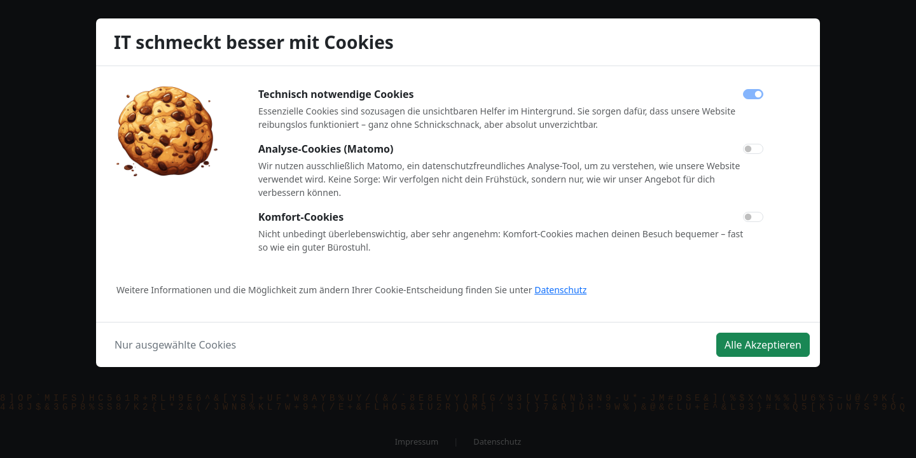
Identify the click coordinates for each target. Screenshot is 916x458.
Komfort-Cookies (301, 217)
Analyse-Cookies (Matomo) (325, 149)
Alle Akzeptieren (763, 345)
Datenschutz (560, 290)
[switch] (753, 149)
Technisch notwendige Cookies (336, 94)
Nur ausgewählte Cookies (175, 345)
